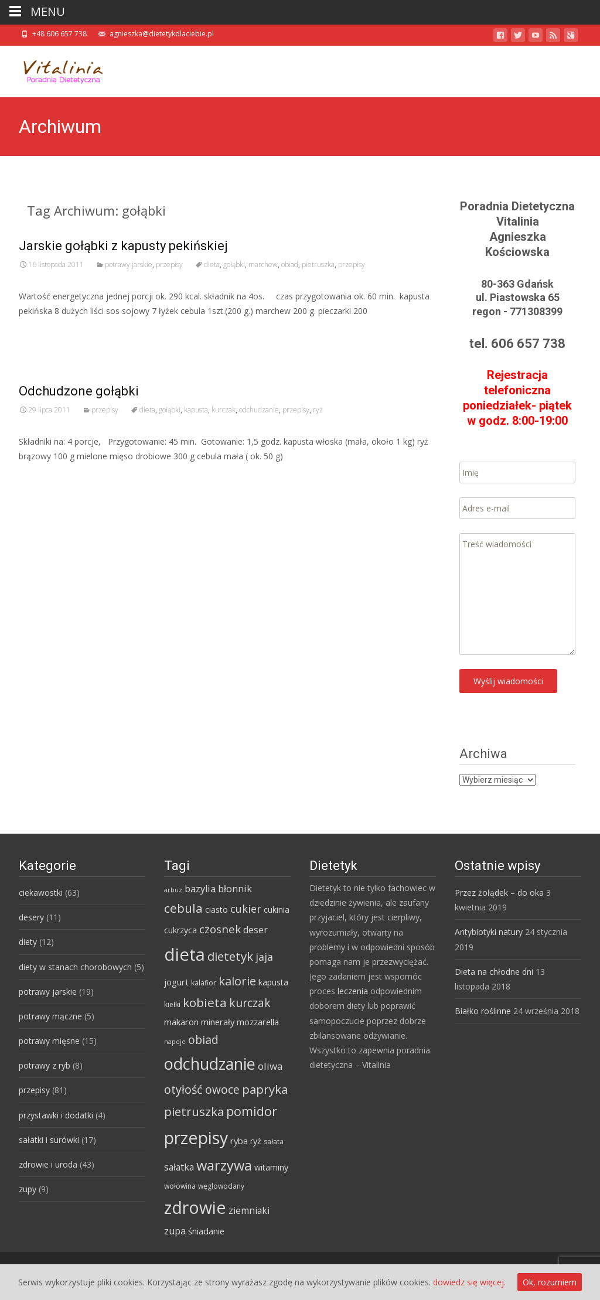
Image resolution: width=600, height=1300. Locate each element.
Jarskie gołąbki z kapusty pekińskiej (123, 245)
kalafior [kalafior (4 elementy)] (203, 983)
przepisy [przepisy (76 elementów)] (196, 1137)
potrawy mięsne (49, 1040)
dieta (212, 264)
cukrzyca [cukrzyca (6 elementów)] (180, 930)
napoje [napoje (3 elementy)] (175, 1042)
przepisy (169, 264)
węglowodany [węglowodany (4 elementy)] (221, 1186)
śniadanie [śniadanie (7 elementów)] (206, 1231)
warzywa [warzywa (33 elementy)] (224, 1165)
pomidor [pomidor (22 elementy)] (251, 1111)
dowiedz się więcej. (469, 1282)
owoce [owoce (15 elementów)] (222, 1089)
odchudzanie (259, 410)
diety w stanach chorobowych (75, 967)
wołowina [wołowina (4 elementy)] (180, 1186)
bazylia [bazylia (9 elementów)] (200, 888)
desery (31, 917)
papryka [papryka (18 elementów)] (265, 1089)
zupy (27, 1189)
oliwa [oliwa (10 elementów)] (270, 1066)
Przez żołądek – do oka (499, 892)
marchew (263, 264)
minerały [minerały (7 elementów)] (217, 1022)
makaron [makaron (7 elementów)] (181, 1022)
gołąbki (234, 264)
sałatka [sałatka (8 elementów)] (179, 1167)
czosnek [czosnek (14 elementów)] (220, 929)
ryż (318, 410)
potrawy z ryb (44, 1065)
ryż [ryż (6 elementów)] (255, 1141)
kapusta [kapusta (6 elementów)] (273, 982)
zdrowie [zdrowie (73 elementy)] (195, 1207)
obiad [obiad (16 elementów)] (203, 1039)
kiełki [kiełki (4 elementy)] (172, 1004)
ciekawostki (41, 892)
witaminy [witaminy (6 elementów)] (271, 1167)
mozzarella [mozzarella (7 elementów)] (258, 1022)
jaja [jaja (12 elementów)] (264, 957)
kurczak (224, 410)
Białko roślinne (483, 1010)
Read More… (45, 332)
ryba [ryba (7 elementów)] (239, 1141)
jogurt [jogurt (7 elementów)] (176, 982)
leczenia (353, 991)
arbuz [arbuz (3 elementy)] (173, 890)
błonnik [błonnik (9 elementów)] (235, 888)
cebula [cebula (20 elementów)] (183, 908)
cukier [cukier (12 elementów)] (245, 909)
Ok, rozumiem (550, 1282)
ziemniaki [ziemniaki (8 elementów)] (249, 1210)
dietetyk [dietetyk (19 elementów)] (230, 956)
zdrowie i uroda (48, 1164)
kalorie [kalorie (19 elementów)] (237, 981)
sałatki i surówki (49, 1139)
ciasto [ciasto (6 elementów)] (216, 909)
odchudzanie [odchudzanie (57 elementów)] (209, 1063)
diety (28, 941)
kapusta (196, 410)
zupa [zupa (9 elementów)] (175, 1230)
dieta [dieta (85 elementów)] (184, 954)
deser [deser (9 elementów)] (255, 929)
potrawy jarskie (128, 264)
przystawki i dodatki (56, 1115)
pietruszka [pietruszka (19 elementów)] (194, 1111)
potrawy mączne (50, 1016)
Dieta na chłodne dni (494, 971)
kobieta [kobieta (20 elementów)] (205, 1002)
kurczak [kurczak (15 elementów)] (250, 1003)
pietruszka (318, 264)
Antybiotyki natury (489, 931)
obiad (289, 264)
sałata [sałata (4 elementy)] (274, 1142)
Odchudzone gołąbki (79, 391)
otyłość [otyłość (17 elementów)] (183, 1089)
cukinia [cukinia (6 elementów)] (276, 909)
